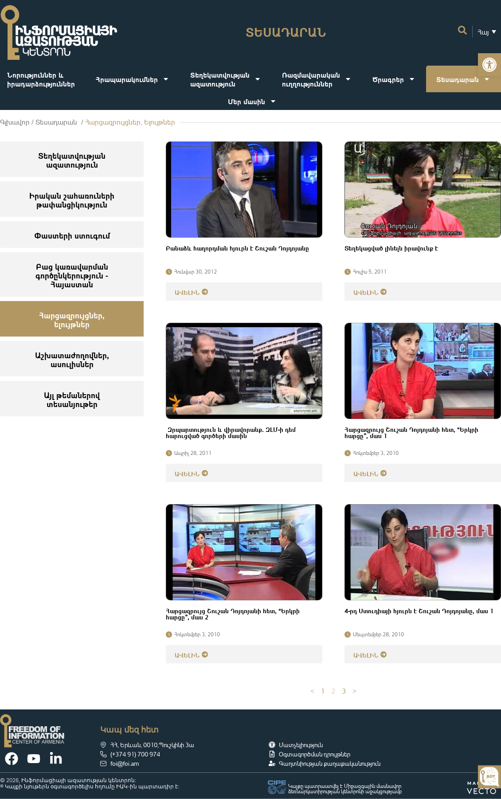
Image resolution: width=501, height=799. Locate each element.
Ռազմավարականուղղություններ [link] (317, 78)
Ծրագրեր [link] (393, 79)
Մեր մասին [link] (252, 101)
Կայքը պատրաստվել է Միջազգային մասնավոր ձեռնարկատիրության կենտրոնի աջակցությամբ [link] (345, 789)
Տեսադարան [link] (463, 79)
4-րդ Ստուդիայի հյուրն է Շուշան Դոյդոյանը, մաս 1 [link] (418, 610)
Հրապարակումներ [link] (132, 79)
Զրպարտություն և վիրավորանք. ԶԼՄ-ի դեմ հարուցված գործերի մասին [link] (231, 431)
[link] (489, 64)
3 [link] (344, 690)
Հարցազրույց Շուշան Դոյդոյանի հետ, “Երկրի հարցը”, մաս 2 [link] (233, 613)
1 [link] (323, 690)
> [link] (354, 690)
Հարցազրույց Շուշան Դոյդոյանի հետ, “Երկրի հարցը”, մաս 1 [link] (411, 431)
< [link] (312, 690)
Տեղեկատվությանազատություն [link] (225, 78)
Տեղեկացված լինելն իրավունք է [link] (391, 247)
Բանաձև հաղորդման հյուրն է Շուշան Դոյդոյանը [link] (237, 247)
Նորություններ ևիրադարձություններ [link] (41, 78)
